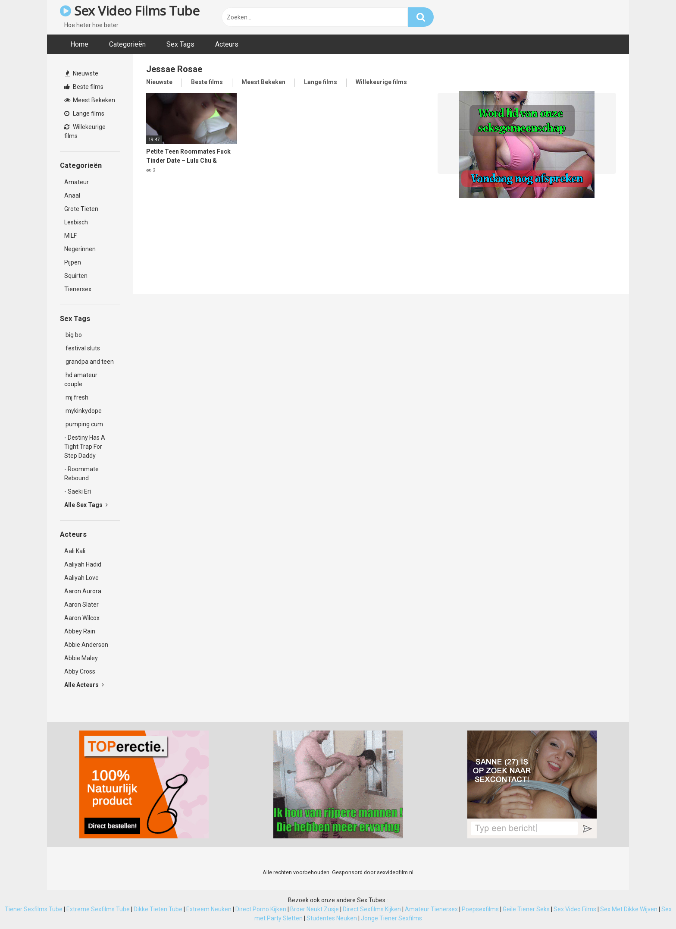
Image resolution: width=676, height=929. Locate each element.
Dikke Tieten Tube (158, 909)
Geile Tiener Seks (526, 909)
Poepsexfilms (480, 909)
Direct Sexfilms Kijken (372, 909)
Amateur (76, 182)
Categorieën (127, 44)
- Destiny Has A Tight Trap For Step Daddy (84, 446)
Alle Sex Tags (86, 504)
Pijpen (72, 262)
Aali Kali (74, 551)
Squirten (76, 275)
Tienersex (77, 289)
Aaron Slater (81, 604)
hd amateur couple (80, 379)
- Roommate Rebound (81, 474)
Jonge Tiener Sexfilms (391, 918)
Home (79, 44)
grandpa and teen (89, 361)
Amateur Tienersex (431, 909)
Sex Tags (180, 44)
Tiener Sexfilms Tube (34, 909)
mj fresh (76, 397)
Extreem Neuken (209, 909)
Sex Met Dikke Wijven (628, 909)
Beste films (83, 86)
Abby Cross (79, 671)
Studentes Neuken (332, 918)
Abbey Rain (79, 631)
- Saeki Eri (77, 491)
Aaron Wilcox (82, 617)
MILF (70, 235)
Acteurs (226, 44)
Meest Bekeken (89, 100)
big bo (73, 334)
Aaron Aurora (82, 591)
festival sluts (82, 348)
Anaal (72, 195)
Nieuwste (81, 73)
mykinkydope (83, 410)
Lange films (84, 113)
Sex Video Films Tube (129, 10)
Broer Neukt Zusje (314, 909)
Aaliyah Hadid (82, 564)
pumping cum (83, 424)
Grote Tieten (81, 208)
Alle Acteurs (84, 684)
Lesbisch (76, 222)
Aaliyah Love (81, 577)
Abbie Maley (81, 658)
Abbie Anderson (86, 644)
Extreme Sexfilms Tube (98, 909)
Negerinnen (80, 249)
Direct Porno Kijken (260, 909)
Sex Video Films (575, 909)
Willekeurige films (85, 131)
